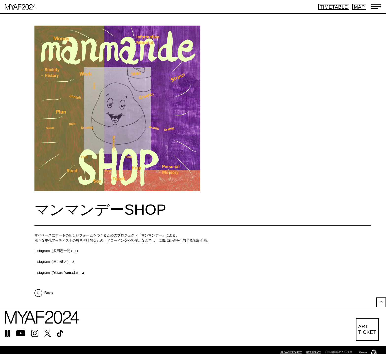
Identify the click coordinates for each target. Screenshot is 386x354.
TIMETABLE (334, 7)
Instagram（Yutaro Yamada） (57, 273)
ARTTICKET (367, 329)
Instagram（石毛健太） (52, 262)
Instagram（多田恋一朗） (54, 251)
